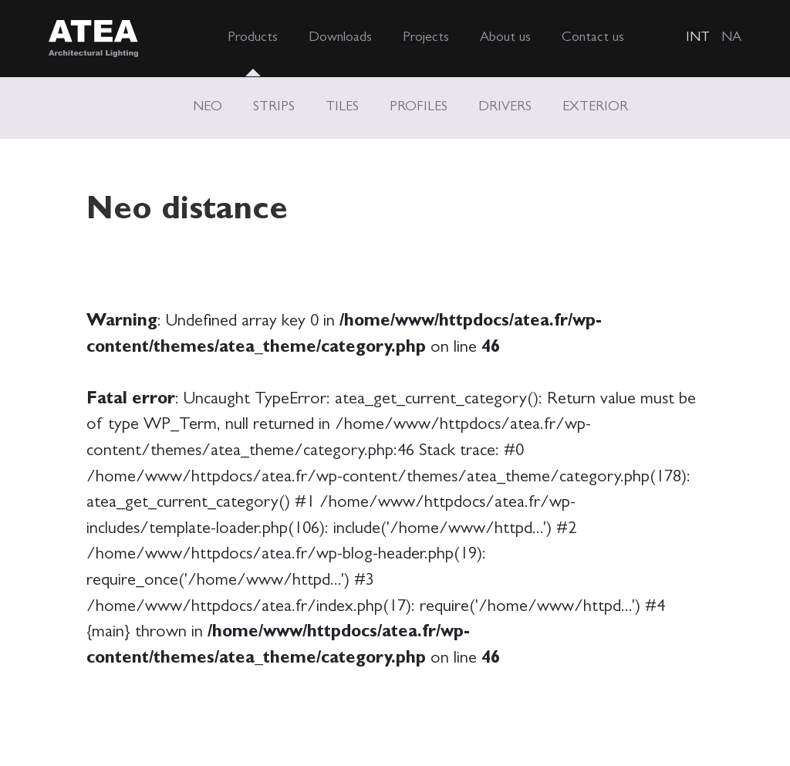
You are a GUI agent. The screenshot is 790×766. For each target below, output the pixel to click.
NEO (207, 108)
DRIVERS (505, 108)
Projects (426, 39)
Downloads (340, 39)
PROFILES (418, 108)
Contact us (593, 39)
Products (253, 39)
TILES (342, 108)
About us (505, 39)
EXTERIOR (595, 108)
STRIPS (274, 108)
